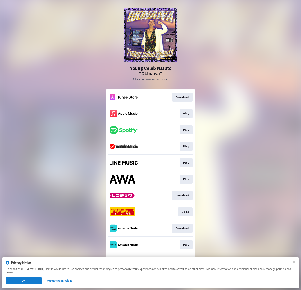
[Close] (294, 262)
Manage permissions (59, 280)
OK (23, 280)
